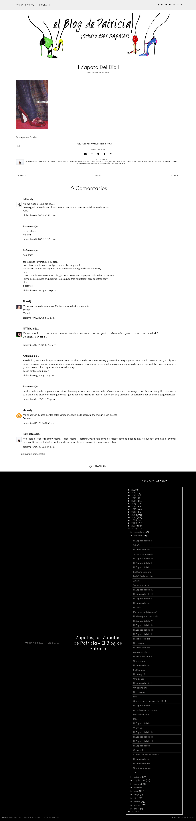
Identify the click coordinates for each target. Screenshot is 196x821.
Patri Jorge (29, 433)
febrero (138, 805)
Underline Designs (185, 818)
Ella (135, 696)
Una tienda (139, 678)
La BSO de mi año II (143, 571)
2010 (134, 517)
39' (134, 772)
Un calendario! (140, 687)
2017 (134, 498)
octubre (138, 777)
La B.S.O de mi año (142, 576)
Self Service (139, 670)
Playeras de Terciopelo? (145, 612)
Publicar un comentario (32, 453)
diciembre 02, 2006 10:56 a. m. (40, 344)
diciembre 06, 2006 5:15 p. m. (39, 446)
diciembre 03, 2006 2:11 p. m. (38, 375)
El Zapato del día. (142, 723)
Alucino (137, 580)
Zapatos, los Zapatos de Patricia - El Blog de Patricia (98, 643)
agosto (137, 784)
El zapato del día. (142, 647)
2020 (134, 489)
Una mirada (139, 661)
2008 (134, 523)
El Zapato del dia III (143, 558)
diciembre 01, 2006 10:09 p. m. (40, 290)
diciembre (139, 532)
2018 (134, 495)
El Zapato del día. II (143, 741)
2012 (134, 512)
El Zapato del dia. (142, 705)
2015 (134, 503)
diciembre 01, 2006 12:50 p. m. (39, 239)
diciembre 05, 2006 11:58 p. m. (39, 423)
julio (136, 787)
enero (137, 808)
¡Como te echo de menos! (146, 754)
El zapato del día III (143, 594)
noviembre (139, 535)
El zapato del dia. (142, 759)
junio (136, 791)
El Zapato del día (141, 567)
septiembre (140, 780)
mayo (137, 794)
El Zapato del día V (143, 621)
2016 (134, 500)
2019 (134, 492)
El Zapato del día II (142, 540)
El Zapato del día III (143, 629)
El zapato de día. (141, 763)
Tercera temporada (143, 554)
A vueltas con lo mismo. (145, 710)
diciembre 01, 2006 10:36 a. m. (39, 215)
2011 (133, 514)
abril (136, 798)
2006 (134, 528)
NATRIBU (27, 328)
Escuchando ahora (142, 656)
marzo (137, 801)
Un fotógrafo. (140, 674)
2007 (134, 525)
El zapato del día (141, 549)
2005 (134, 811)
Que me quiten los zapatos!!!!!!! (149, 701)
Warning (137, 727)
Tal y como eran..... (142, 585)
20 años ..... (139, 545)
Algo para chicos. (142, 652)
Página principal (25, 5)
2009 (134, 520)
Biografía (44, 5)
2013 (134, 509)
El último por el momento (145, 616)
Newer (22, 175)
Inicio (98, 175)
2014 (134, 506)
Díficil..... (137, 719)
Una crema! (139, 692)
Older (174, 175)
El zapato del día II (142, 683)
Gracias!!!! (138, 750)
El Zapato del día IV (143, 589)
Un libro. (137, 607)
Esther (26, 199)
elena (26, 410)
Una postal (138, 643)
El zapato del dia (141, 603)
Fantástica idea (141, 714)
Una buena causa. (142, 768)
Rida (25, 301)
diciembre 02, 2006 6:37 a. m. (39, 317)
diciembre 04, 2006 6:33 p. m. (39, 399)
